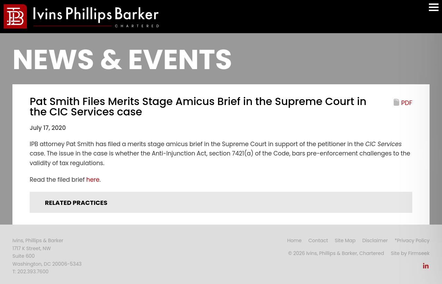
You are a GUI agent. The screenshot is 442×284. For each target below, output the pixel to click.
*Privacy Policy (412, 240)
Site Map (345, 240)
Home (294, 240)
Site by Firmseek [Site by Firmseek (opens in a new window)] (410, 253)
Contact (318, 240)
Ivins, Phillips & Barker (37, 240)
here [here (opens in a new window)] (92, 180)
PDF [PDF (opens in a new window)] (406, 102)
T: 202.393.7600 (30, 271)
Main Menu (434, 10)
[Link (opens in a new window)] (426, 267)
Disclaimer (375, 240)
